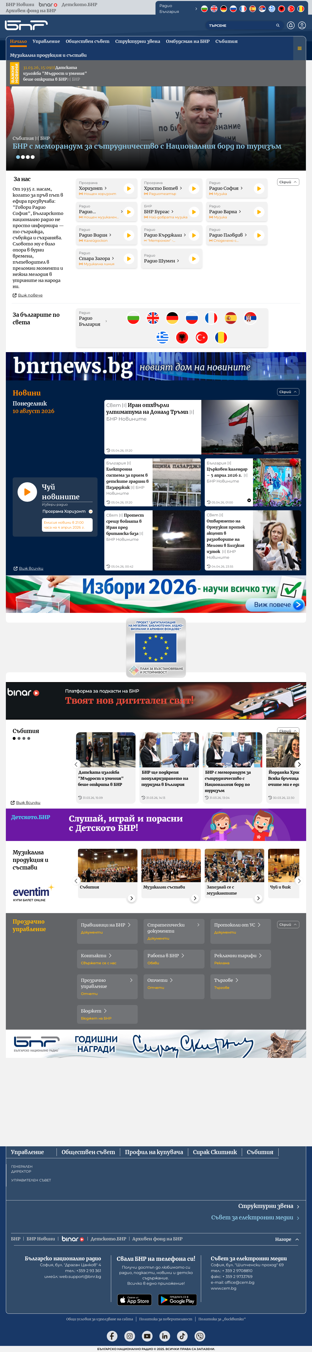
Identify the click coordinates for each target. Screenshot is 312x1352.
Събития (260, 1152)
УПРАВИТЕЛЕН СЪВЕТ (31, 1180)
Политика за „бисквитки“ (222, 1319)
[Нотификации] (291, 25)
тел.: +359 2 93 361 (83, 1270)
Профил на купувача (154, 1152)
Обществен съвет (88, 1152)
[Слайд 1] (18, 157)
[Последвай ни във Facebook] (112, 1336)
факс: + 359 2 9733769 (232, 1276)
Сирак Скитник (215, 1152)
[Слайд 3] (28, 157)
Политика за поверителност (165, 1319)
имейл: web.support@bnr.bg (72, 1276)
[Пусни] (129, 188)
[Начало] (26, 25)
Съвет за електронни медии (255, 1217)
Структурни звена (269, 1206)
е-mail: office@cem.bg (232, 1282)
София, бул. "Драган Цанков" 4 (70, 1265)
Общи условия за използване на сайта (99, 1319)
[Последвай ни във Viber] (200, 1336)
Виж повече (28, 295)
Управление (27, 1152)
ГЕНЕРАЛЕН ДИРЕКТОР (22, 1169)
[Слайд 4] (33, 157)
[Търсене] (278, 25)
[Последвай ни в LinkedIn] (165, 1336)
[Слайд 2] (23, 157)
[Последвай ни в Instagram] (130, 1336)
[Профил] (302, 25)
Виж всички (28, 591)
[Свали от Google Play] (177, 1300)
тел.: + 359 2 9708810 (232, 1270)
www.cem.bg (223, 1288)
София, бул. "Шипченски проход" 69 (247, 1265)
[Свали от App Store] (134, 1300)
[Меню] (299, 48)
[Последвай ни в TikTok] (182, 1336)
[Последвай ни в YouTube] (147, 1336)
